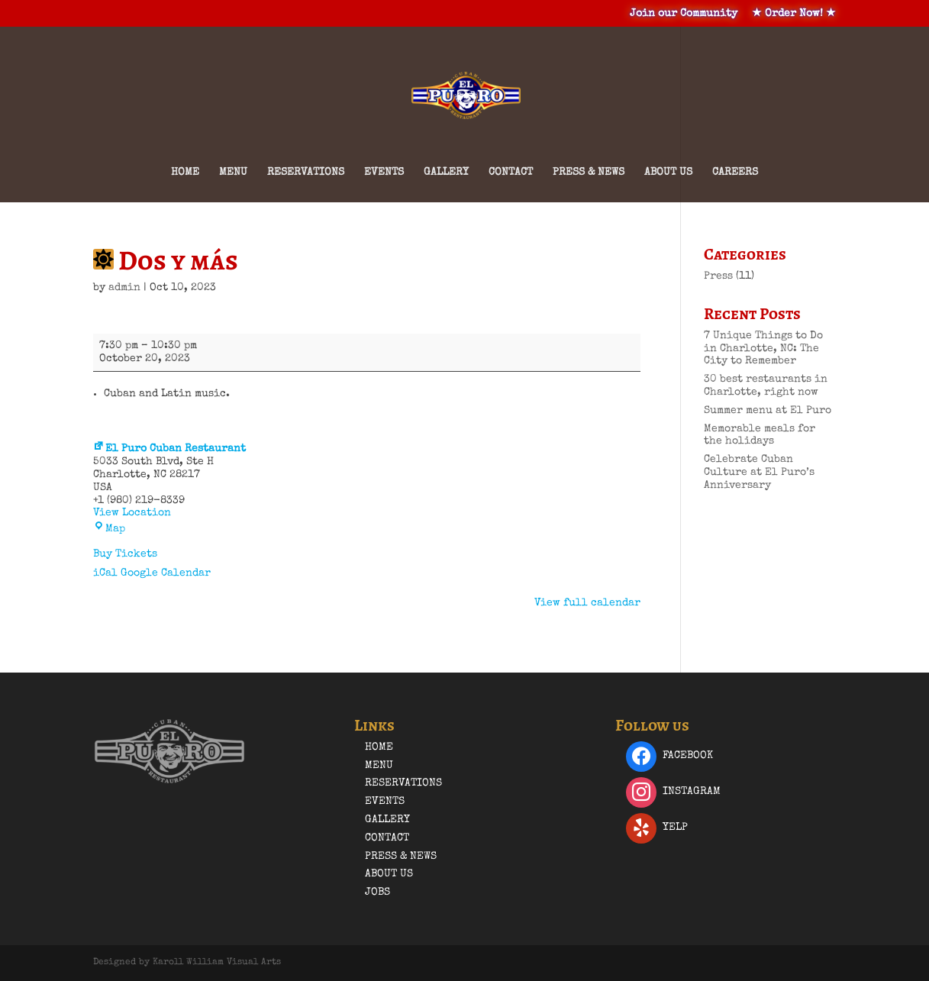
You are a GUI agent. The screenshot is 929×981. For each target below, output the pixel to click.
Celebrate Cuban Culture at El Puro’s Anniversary (759, 472)
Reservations (305, 172)
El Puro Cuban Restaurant (169, 449)
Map (109, 529)
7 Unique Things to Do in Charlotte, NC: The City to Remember (763, 349)
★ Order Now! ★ (794, 13)
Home (185, 172)
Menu (233, 172)
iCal (105, 573)
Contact (511, 172)
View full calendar (587, 603)
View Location (132, 513)
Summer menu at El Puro (767, 410)
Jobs (377, 892)
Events (384, 172)
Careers (735, 172)
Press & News (588, 172)
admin (124, 287)
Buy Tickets (125, 554)
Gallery (446, 172)
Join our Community (683, 13)
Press (718, 276)
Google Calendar (166, 573)
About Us (668, 172)
